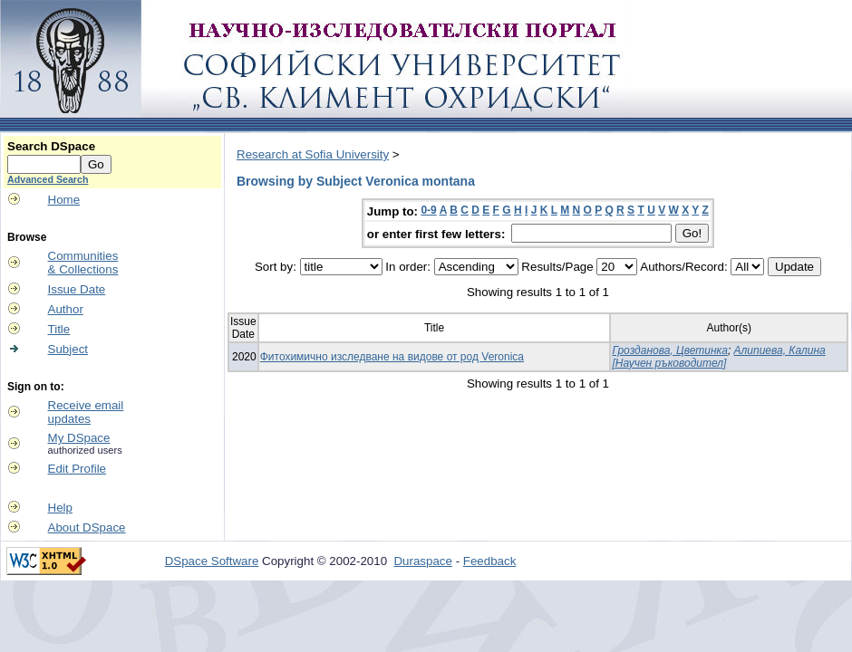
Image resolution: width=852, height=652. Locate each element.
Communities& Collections (83, 262)
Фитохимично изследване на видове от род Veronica (392, 356)
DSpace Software (212, 561)
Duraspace (422, 561)
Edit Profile (77, 468)
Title (59, 329)
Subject (68, 349)
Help (60, 507)
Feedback (490, 561)
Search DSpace (51, 146)
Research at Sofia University (313, 154)
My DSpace (79, 438)
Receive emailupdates (86, 412)
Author (65, 309)
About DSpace (87, 527)
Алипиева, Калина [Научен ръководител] (718, 356)
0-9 (428, 210)
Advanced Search (47, 179)
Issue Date (77, 289)
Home (64, 199)
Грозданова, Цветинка (669, 350)
